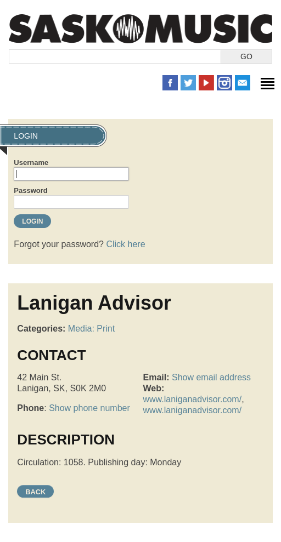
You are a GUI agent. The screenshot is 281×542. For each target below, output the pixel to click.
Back (35, 492)
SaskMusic (140, 29)
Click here (125, 244)
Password (30, 190)
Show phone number (89, 408)
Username (31, 162)
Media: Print (91, 328)
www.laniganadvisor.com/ (192, 399)
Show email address (211, 377)
